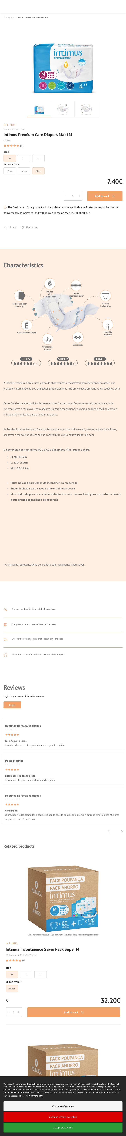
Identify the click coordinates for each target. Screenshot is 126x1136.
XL (38, 158)
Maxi (38, 171)
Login (12, 705)
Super (24, 171)
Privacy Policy (34, 1095)
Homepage (9, 17)
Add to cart (105, 196)
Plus (10, 171)
